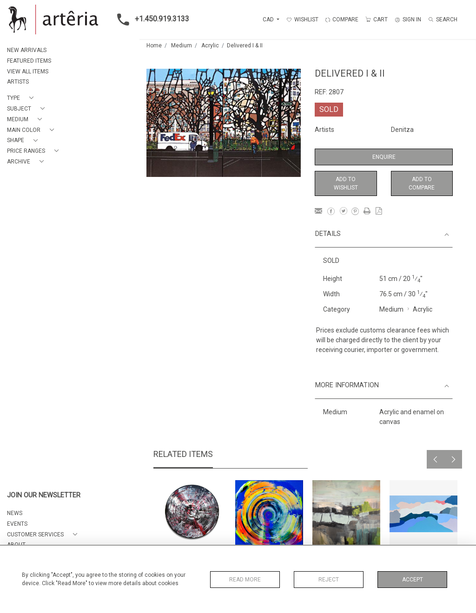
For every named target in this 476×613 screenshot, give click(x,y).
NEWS (14, 513)
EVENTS (17, 524)
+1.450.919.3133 (150, 19)
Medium (181, 45)
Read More (245, 579)
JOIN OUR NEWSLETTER (43, 495)
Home (154, 45)
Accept (412, 579)
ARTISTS (18, 81)
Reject (328, 579)
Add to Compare (422, 183)
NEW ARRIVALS (26, 50)
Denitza (402, 129)
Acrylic (210, 45)
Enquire (384, 157)
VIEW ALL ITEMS (27, 71)
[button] (22, 98)
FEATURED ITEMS (29, 61)
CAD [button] (269, 19)
